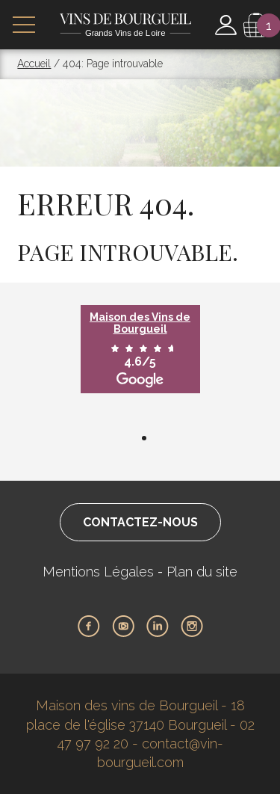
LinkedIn (157, 626)
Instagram (192, 626)
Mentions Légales (98, 571)
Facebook (89, 626)
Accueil (34, 64)
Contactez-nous (140, 522)
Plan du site (202, 571)
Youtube (123, 626)
